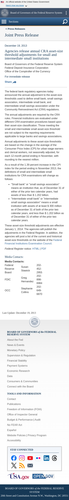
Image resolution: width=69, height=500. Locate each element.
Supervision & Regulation (21, 355)
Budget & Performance (20, 419)
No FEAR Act (14, 425)
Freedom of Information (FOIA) (24, 409)
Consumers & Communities (22, 381)
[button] (4, 13)
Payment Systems (17, 365)
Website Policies (16, 435)
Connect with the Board (20, 386)
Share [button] (10, 82)
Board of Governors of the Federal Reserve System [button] (36, 12)
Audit (37, 419)
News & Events (15, 345)
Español (11, 430)
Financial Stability (17, 360)
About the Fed (15, 339)
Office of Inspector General (22, 414)
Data (10, 376)
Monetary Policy (16, 350)
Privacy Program (37, 435)
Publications (14, 404)
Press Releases (16, 28)
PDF (43, 248)
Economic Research (18, 371)
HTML (35, 248)
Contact (11, 399)
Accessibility (14, 440)
